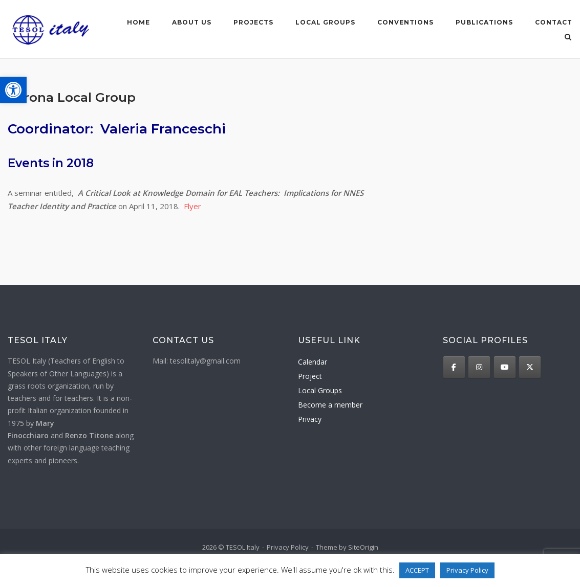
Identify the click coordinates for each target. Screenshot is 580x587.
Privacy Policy (288, 546)
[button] (13, 90)
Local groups (325, 22)
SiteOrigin (363, 546)
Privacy (309, 419)
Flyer (192, 205)
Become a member (330, 405)
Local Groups (320, 390)
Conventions (405, 22)
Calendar (312, 362)
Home (138, 22)
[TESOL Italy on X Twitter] (530, 366)
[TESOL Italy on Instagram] (479, 366)
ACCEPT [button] (417, 570)
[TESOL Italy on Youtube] (504, 366)
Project (310, 376)
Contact (553, 22)
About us (191, 22)
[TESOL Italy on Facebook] (454, 366)
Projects (253, 22)
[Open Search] (568, 37)
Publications (484, 22)
